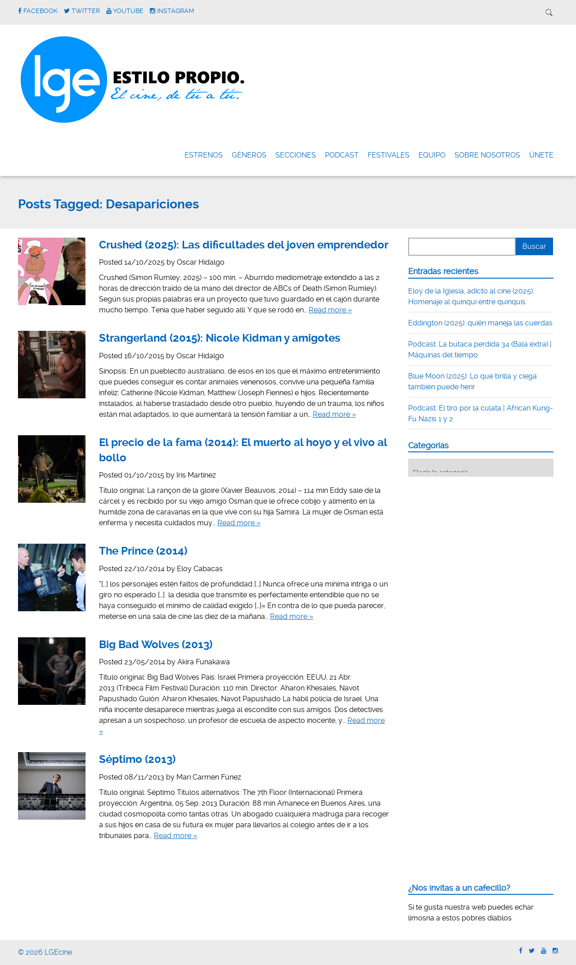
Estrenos (203, 155)
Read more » (330, 310)
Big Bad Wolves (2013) (155, 644)
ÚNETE (541, 155)
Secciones (295, 155)
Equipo (432, 155)
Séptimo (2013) (137, 759)
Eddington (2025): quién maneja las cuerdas (480, 323)
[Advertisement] (475, 539)
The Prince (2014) (143, 551)
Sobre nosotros (487, 155)
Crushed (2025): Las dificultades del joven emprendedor (243, 245)
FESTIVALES (389, 155)
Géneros (249, 155)
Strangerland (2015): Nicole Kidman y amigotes (219, 338)
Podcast (342, 155)
